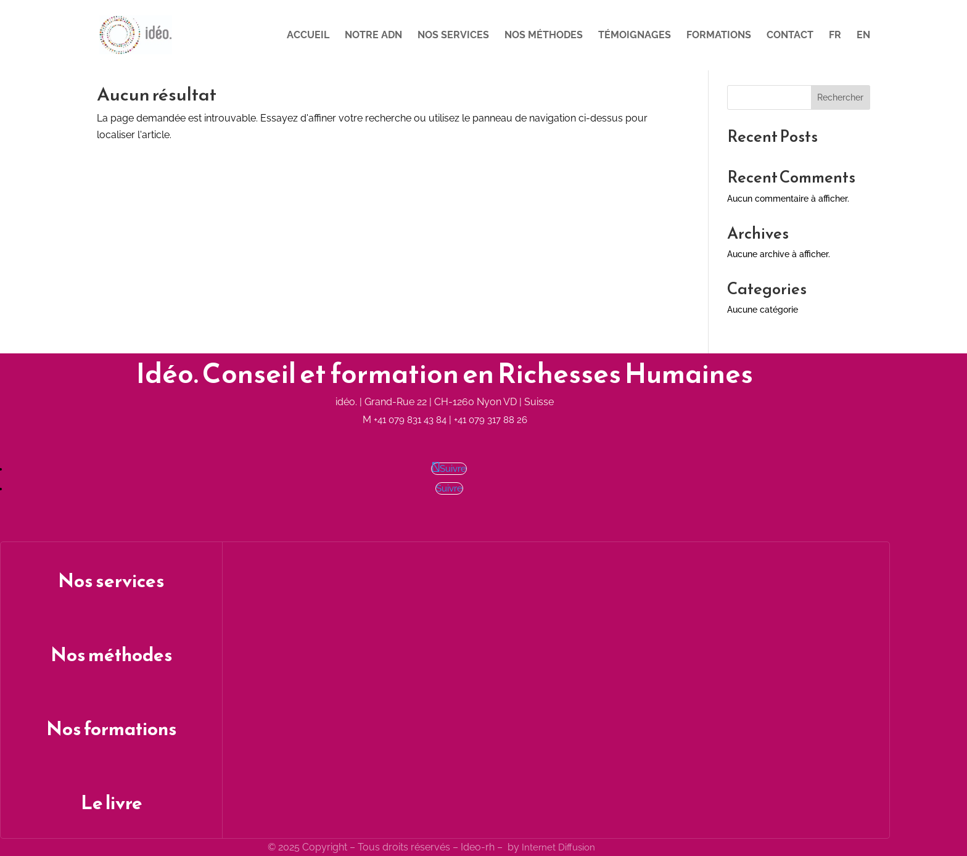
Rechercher (840, 97)
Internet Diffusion (558, 847)
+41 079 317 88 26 (490, 420)
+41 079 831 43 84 (410, 420)
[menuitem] (835, 50)
